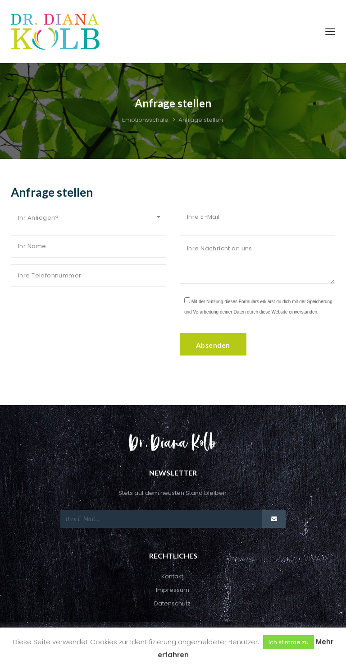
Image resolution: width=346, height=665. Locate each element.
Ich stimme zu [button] (289, 642)
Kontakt (172, 576)
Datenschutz (172, 603)
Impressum (172, 590)
